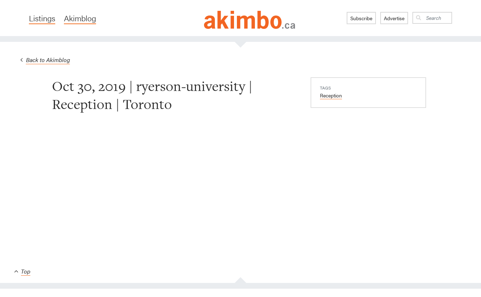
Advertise (394, 18)
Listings (42, 18)
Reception (331, 95)
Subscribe (361, 18)
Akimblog (80, 18)
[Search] (437, 18)
